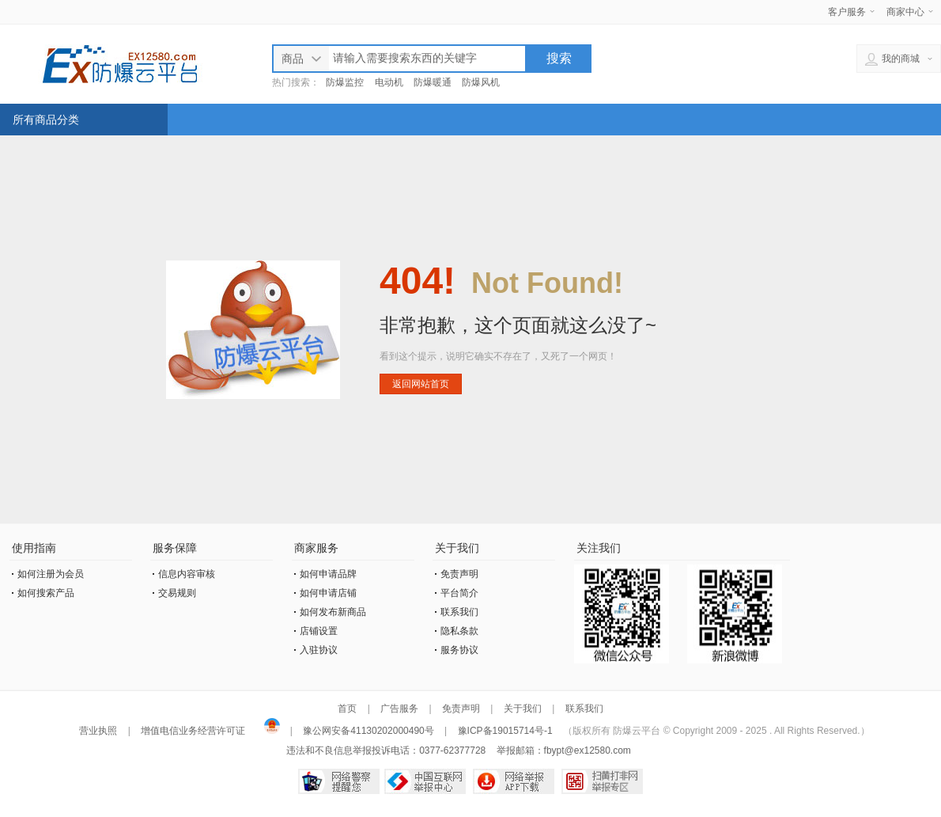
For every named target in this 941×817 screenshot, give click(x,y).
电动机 (389, 82)
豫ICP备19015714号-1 (505, 730)
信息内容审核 (186, 574)
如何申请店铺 (328, 592)
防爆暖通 (433, 82)
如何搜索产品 (45, 592)
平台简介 (459, 592)
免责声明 (459, 574)
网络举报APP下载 (513, 781)
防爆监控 (345, 82)
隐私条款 (459, 630)
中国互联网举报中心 (425, 781)
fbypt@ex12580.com (587, 750)
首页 (347, 708)
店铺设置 (319, 630)
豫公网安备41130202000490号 (368, 730)
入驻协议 (319, 650)
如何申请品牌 (328, 574)
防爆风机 (481, 82)
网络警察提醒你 (339, 781)
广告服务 (399, 708)
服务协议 (459, 650)
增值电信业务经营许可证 (193, 730)
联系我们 (459, 612)
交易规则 (177, 592)
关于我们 (523, 708)
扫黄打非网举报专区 (602, 781)
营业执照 (99, 730)
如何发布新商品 (333, 612)
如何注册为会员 (50, 574)
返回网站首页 (420, 384)
